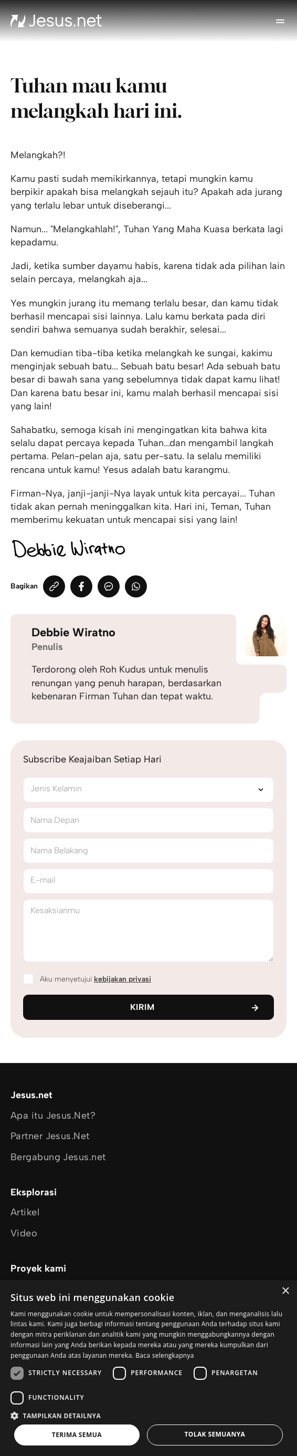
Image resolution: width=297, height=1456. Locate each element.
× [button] (285, 1291)
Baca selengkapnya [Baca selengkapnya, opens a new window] (164, 1355)
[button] (148, 1415)
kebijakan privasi (122, 979)
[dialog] (148, 1368)
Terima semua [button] (77, 1434)
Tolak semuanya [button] (214, 1434)
